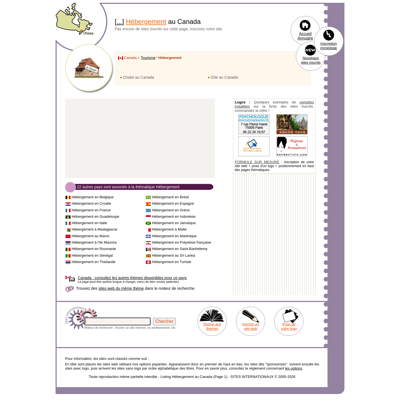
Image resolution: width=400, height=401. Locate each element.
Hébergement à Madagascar (95, 229)
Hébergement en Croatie (91, 203)
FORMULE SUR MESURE (257, 162)
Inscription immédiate (328, 45)
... (119, 21)
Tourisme (148, 58)
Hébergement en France (91, 210)
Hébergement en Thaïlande (94, 262)
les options (293, 368)
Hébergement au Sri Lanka (173, 255)
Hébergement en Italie (89, 223)
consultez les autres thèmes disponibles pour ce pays (132, 278)
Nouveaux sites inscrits (311, 60)
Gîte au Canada (224, 77)
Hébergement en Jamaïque (174, 223)
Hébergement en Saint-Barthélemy (180, 249)
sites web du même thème (121, 288)
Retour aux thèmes (212, 326)
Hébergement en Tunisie (171, 262)
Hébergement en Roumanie (94, 249)
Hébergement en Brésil (170, 197)
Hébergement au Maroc (91, 236)
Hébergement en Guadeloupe (95, 216)
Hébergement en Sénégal (92, 255)
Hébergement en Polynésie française (181, 242)
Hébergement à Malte (169, 229)
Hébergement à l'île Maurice (94, 242)
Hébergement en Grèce (171, 210)
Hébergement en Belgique (93, 197)
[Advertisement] (140, 138)
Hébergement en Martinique (174, 236)
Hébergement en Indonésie (174, 216)
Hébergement (146, 21)
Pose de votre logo (289, 326)
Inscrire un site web (250, 326)
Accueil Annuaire (305, 35)
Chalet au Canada (138, 77)
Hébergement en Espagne (173, 203)
